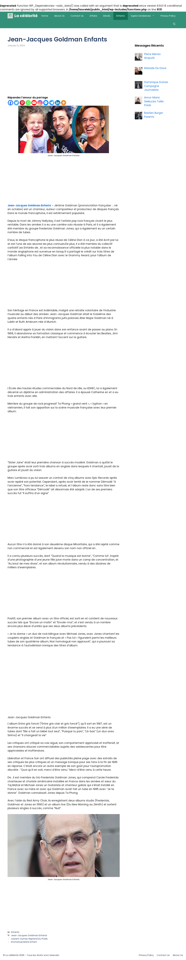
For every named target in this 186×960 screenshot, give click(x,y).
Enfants (120, 15)
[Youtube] (34, 102)
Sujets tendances (144, 16)
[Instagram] (40, 102)
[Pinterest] (22, 102)
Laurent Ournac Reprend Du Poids (29, 938)
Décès (106, 15)
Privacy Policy (168, 15)
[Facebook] (10, 102)
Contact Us (77, 15)
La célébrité (26, 15)
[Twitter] (16, 102)
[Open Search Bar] (174, 24)
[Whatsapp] (28, 102)
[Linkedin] (57, 102)
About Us (59, 15)
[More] (63, 102)
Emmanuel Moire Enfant (24, 941)
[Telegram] (51, 102)
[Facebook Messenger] (46, 102)
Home (44, 15)
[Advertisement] (64, 73)
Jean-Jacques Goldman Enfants (29, 205)
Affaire (93, 15)
